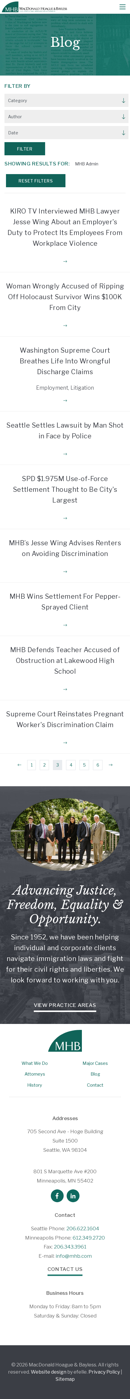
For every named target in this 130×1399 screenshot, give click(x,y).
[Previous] (19, 765)
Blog (95, 1074)
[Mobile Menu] (123, 6)
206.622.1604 (82, 1228)
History (34, 1085)
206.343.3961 (70, 1247)
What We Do (35, 1063)
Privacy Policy (104, 1372)
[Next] (110, 765)
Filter (24, 148)
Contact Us (65, 1269)
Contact (95, 1085)
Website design (48, 1372)
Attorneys (35, 1074)
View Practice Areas (65, 1005)
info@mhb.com (74, 1256)
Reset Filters (36, 180)
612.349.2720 (89, 1238)
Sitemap (65, 1379)
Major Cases (95, 1063)
